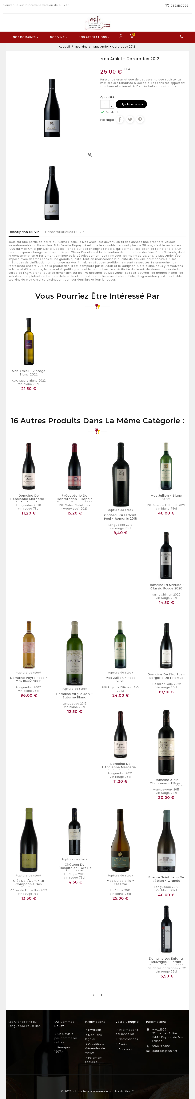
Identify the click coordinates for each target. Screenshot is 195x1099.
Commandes (128, 1039)
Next (101, 995)
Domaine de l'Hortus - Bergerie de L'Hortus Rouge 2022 (166, 678)
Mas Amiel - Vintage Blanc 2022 (29, 372)
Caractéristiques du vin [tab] (65, 232)
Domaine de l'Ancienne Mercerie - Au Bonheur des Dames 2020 (28, 501)
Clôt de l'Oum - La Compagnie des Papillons (28, 884)
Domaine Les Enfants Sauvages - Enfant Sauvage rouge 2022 (166, 962)
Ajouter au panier (132, 104)
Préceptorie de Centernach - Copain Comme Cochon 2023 (75, 499)
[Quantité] (104, 104)
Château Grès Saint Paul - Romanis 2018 (120, 517)
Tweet (130, 119)
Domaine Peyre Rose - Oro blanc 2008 (28, 679)
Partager (120, 119)
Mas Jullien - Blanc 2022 (166, 497)
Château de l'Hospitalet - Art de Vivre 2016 (75, 868)
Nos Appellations (95, 37)
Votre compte (127, 1022)
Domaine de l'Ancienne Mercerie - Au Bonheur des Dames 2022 (120, 769)
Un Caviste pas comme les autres (66, 1038)
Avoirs (123, 1044)
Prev (94, 995)
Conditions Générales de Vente (95, 1048)
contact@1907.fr (164, 1051)
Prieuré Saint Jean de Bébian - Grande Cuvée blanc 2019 (166, 881)
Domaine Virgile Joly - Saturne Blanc (74, 695)
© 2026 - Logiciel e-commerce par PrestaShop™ (97, 1091)
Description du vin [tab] (24, 232)
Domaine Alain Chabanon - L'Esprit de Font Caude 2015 (166, 783)
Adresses (125, 1049)
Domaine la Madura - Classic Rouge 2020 (166, 586)
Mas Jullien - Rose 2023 (120, 679)
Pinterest (140, 119)
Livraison (94, 1030)
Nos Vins (59, 37)
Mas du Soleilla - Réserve (120, 882)
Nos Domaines (26, 37)
